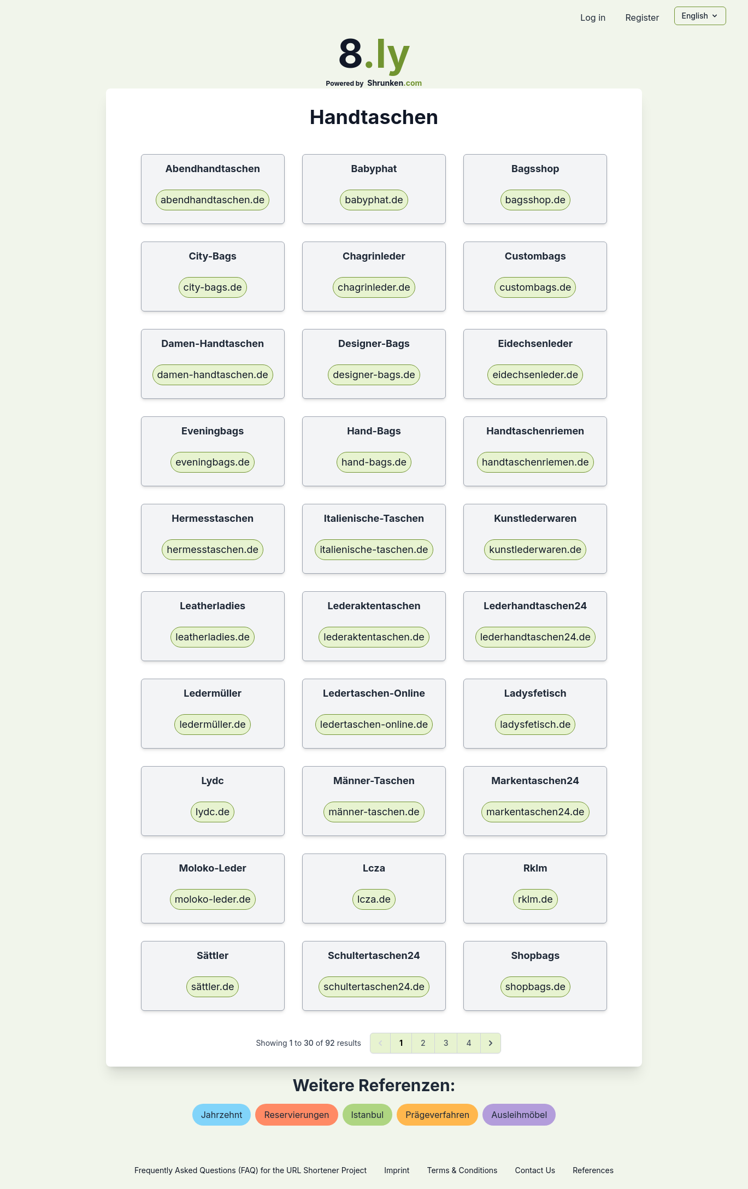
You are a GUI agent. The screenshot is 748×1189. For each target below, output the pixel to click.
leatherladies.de (212, 637)
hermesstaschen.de (212, 549)
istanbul (367, 1114)
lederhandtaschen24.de (535, 637)
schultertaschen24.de (374, 986)
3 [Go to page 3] (446, 1042)
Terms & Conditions (462, 1170)
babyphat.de (374, 199)
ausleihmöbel (519, 1114)
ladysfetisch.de (535, 724)
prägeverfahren (437, 1114)
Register (642, 17)
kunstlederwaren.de (535, 549)
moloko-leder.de (213, 899)
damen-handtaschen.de (212, 374)
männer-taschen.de (373, 811)
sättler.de (212, 986)
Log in (592, 17)
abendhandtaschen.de (212, 199)
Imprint (396, 1170)
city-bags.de (213, 287)
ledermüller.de (212, 724)
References (593, 1170)
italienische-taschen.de (374, 549)
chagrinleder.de (374, 287)
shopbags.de (535, 986)
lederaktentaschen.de (373, 637)
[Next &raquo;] (490, 1043)
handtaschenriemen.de (535, 462)
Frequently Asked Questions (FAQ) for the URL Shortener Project (250, 1170)
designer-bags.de (374, 374)
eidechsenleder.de (535, 374)
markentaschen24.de (535, 811)
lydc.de (212, 811)
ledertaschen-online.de (374, 724)
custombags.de (535, 287)
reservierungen (296, 1114)
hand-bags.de (374, 462)
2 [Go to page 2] (423, 1042)
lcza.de (374, 899)
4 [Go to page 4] (468, 1042)
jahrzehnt (222, 1114)
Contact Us (535, 1170)
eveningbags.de (212, 462)
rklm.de (535, 899)
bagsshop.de (535, 199)
